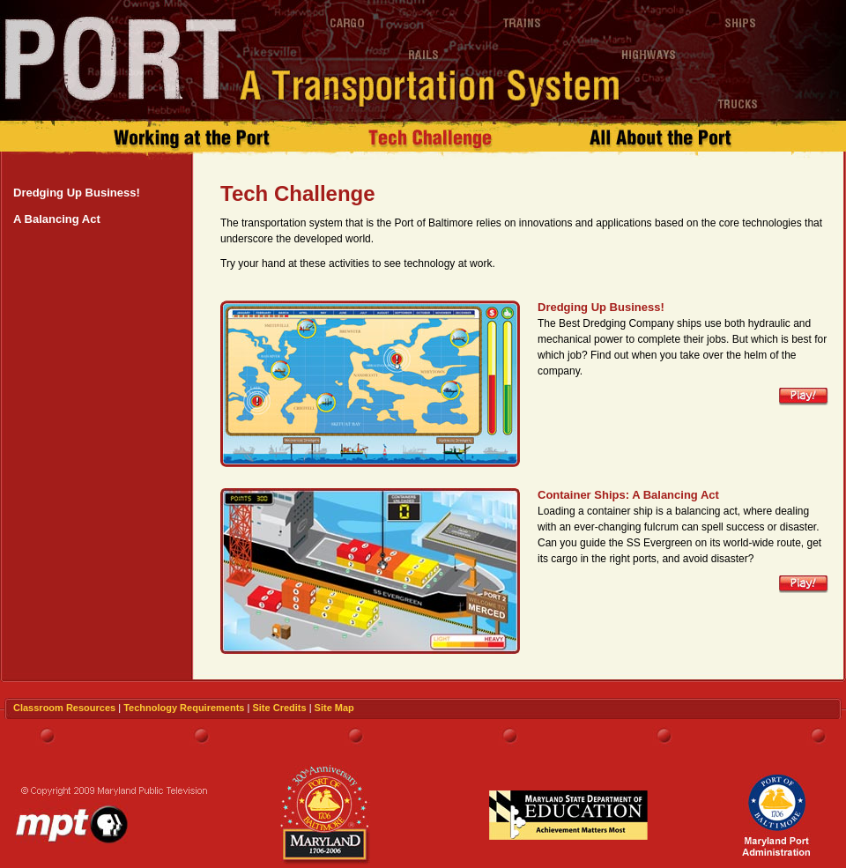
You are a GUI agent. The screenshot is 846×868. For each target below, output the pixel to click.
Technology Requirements (183, 707)
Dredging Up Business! (76, 192)
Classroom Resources (64, 707)
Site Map (334, 707)
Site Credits (279, 707)
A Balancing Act (56, 219)
